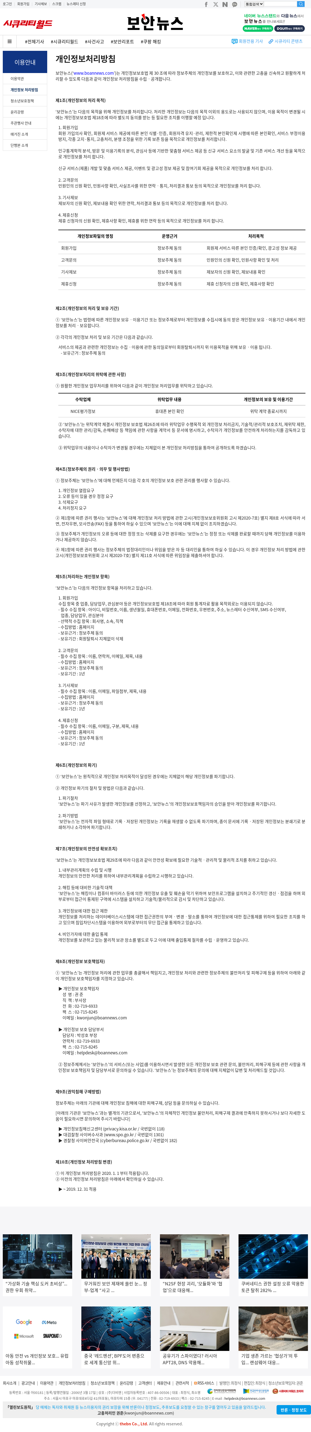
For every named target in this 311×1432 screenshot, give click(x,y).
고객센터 (145, 1383)
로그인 (7, 3)
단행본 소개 (19, 145)
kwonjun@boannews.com (102, 1018)
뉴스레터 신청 (76, 3)
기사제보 (41, 3)
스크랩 (56, 3)
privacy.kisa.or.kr (120, 1129)
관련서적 (182, 1383)
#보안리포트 (122, 41)
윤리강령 (17, 111)
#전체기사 (34, 41)
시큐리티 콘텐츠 (289, 41)
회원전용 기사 (251, 41)
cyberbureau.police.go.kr (125, 1140)
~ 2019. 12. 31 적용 (80, 1189)
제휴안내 (163, 1383)
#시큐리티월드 (64, 41)
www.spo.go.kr (119, 1135)
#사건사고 (94, 41)
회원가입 (23, 3)
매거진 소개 (19, 134)
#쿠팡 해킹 (151, 41)
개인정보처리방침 (72, 1383)
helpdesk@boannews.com (102, 1053)
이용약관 (17, 78)
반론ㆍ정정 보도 (294, 1410)
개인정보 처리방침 (24, 89)
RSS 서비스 (205, 1383)
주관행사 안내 (21, 123)
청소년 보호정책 (102, 1383)
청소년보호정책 (22, 100)
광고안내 (28, 1383)
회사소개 (9, 1383)
